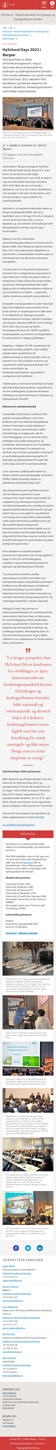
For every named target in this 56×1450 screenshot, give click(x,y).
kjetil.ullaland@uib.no (13, 1375)
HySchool (28, 862)
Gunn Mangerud (10, 1306)
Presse (42, 1439)
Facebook (16, 1248)
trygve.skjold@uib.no (12, 1280)
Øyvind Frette (9, 1333)
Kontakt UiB (15, 1439)
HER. (42, 817)
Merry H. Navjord (20, 145)
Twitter (28, 1248)
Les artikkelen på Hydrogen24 (19, 824)
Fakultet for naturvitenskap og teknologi (21, 1317)
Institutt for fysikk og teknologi (17, 1273)
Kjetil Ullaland (9, 1357)
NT (11, 27)
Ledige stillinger (30, 1439)
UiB (4, 27)
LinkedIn (40, 1248)
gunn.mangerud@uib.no (14, 1327)
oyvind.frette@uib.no (12, 1351)
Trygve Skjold (9, 1265)
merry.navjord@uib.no (13, 1300)
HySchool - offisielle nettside (22, 933)
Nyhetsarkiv (8, 38)
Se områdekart (9, 1426)
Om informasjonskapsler (21, 1443)
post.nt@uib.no (9, 1393)
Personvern (39, 1443)
